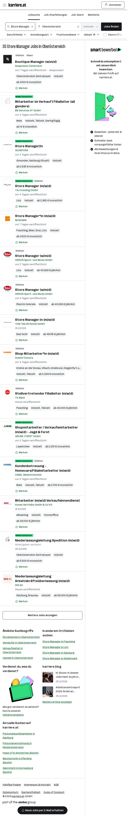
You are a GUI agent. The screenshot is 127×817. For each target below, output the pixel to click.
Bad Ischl (21, 334)
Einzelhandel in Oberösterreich (21, 637)
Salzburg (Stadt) (39, 160)
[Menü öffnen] (4, 5)
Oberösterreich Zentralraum (33, 76)
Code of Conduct (53, 792)
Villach (46, 368)
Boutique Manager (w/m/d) (36, 62)
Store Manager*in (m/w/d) (35, 216)
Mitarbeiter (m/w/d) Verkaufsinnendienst (47, 500)
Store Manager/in (29, 146)
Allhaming (22, 515)
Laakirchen (23, 446)
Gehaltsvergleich (13, 714)
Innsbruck (57, 368)
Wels (19, 120)
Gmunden (22, 160)
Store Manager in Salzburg (58, 652)
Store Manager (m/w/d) (33, 186)
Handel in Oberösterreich (18, 657)
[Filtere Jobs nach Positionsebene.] (70, 35)
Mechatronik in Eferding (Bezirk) (17, 760)
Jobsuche (34, 14)
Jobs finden (111, 26)
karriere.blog (51, 666)
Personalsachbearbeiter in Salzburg (19, 735)
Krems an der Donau (28, 368)
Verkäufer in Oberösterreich (19, 642)
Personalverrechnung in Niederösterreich (17, 745)
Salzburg (21, 595)
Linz (18, 200)
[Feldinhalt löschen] (32, 27)
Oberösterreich (53, 46)
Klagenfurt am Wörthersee (80, 368)
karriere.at (11, 727)
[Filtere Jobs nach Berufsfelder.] (18, 35)
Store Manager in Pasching (58, 641)
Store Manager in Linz (55, 647)
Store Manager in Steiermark (59, 658)
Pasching (22, 230)
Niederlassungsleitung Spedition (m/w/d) (47, 540)
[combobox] (20, 27)
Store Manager (18, 46)
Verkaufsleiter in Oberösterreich (13, 650)
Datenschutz (11, 792)
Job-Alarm (77, 14)
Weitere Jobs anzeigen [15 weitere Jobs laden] (42, 615)
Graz (38, 230)
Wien (31, 230)
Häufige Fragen (12, 784)
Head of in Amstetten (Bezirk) (21, 752)
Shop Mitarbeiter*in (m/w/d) (37, 354)
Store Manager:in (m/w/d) (35, 320)
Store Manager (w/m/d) (33, 256)
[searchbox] (20, 27)
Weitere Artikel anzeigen (57, 702)
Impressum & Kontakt (37, 784)
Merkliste (93, 14)
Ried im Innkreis (26, 304)
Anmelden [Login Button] (113, 5)
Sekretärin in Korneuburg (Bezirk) (18, 770)
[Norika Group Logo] (19, 803)
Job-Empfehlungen (55, 14)
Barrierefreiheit (31, 792)
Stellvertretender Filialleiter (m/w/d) (44, 393)
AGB (56, 784)
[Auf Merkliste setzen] (21, 88)
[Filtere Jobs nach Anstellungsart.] (43, 35)
